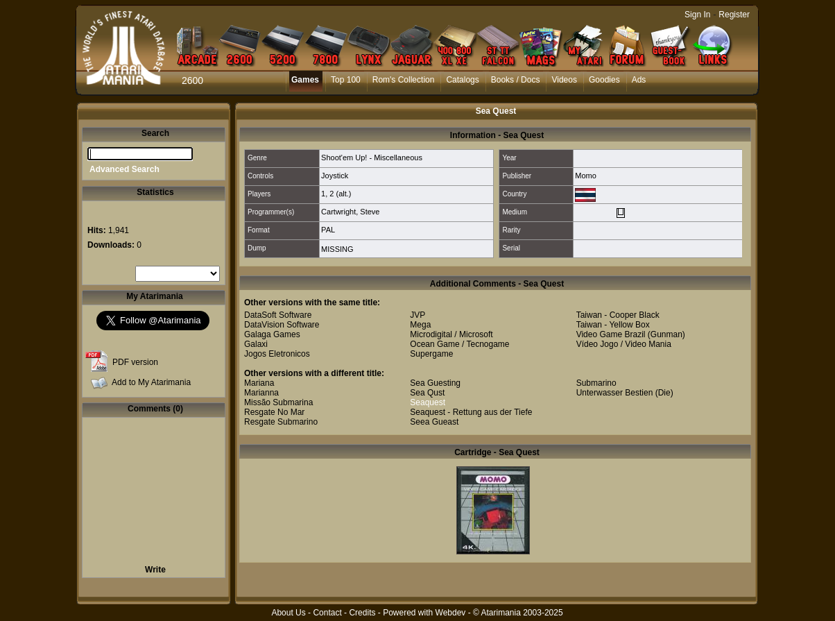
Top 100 (346, 80)
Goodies (604, 80)
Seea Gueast (434, 422)
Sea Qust (427, 393)
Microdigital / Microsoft (451, 334)
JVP (417, 315)
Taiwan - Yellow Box (613, 325)
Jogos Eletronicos (277, 354)
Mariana (259, 383)
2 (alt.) (340, 193)
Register (734, 14)
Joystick (334, 175)
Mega (420, 325)
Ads (639, 80)
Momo (585, 175)
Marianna (261, 393)
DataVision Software (282, 325)
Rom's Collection (403, 80)
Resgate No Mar (274, 412)
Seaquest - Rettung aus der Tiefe (471, 412)
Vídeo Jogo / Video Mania (623, 344)
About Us (288, 613)
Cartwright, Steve (350, 211)
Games (305, 80)
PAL (328, 230)
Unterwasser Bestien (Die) (624, 393)
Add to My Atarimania (151, 382)
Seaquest (427, 402)
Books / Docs (515, 80)
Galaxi (256, 344)
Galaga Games (272, 334)
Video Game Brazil (611, 334)
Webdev (451, 613)
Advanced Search (124, 169)
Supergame (431, 354)
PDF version (135, 362)
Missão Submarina (278, 402)
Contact (327, 613)
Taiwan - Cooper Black (618, 315)
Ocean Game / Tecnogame (459, 344)
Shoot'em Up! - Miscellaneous (371, 157)
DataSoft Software (277, 315)
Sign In (697, 14)
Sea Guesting (435, 383)
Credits (362, 613)
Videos (563, 80)
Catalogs (462, 80)
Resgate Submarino (281, 422)
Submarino (596, 383)
